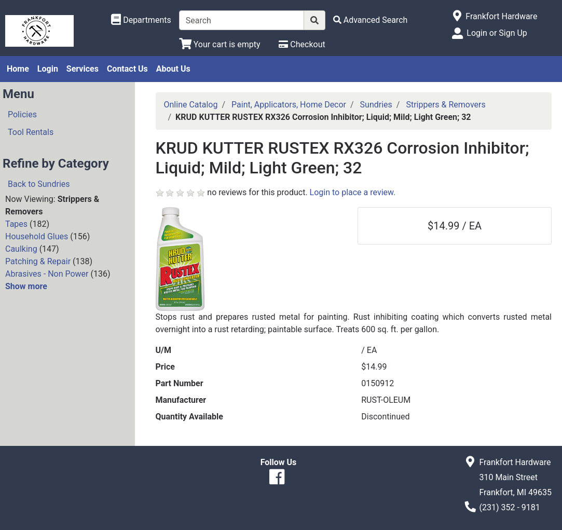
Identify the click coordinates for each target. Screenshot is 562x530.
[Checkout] (302, 44)
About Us (173, 69)
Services (82, 69)
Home (18, 69)
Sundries (376, 105)
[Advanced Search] (370, 20)
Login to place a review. (353, 192)
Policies (22, 114)
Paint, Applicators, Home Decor (288, 105)
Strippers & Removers (445, 105)
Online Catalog (191, 105)
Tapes (16, 224)
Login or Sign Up (497, 33)
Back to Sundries (39, 184)
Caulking (21, 249)
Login (47, 69)
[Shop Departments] (141, 20)
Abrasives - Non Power (47, 274)
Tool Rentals (30, 132)
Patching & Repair (38, 261)
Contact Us (127, 69)
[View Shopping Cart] (220, 44)
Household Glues (36, 236)
